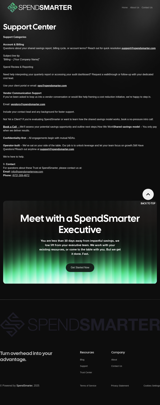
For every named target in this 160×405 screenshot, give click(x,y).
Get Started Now (80, 283)
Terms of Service (88, 385)
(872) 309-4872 (20, 175)
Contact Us (147, 7)
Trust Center (86, 372)
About (114, 359)
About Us (134, 7)
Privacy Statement (120, 385)
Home (125, 7)
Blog (82, 359)
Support (84, 366)
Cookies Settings (152, 385)
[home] (40, 7)
